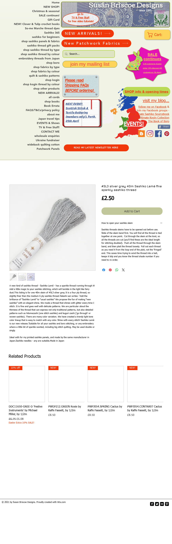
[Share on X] (123, 270)
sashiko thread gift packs (43, 46)
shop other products (46, 89)
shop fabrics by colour (45, 71)
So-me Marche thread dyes (42, 28)
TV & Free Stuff (81, 18)
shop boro (53, 63)
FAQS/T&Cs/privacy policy (43, 110)
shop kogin (52, 80)
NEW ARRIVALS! (49, 93)
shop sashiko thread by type (41, 50)
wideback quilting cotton (43, 145)
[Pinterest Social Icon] (166, 133)
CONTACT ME (50, 132)
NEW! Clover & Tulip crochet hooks (37, 24)
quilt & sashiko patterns (44, 76)
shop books (52, 102)
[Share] (164, 127)
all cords (54, 97)
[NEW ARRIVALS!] (87, 33)
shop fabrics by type (46, 67)
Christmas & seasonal (46, 11)
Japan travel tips (49, 119)
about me (53, 114)
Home (56, 3)
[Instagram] (150, 133)
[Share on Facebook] (104, 270)
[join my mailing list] (89, 64)
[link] (157, 34)
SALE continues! (49, 15)
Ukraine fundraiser (48, 140)
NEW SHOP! (52, 7)
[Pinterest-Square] (167, 504)
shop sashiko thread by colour (40, 54)
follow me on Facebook (152, 107)
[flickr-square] (162, 504)
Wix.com (61, 502)
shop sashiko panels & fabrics (41, 41)
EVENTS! (134, 124)
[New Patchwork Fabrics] (96, 43)
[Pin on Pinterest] (110, 270)
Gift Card (54, 20)
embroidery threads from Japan (39, 58)
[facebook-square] (152, 504)
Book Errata (52, 106)
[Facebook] (158, 133)
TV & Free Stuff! (49, 127)
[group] (86, 395)
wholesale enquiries (47, 136)
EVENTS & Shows (48, 123)
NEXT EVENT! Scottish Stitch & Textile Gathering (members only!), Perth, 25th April (81, 112)
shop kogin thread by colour (41, 84)
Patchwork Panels (48, 149)
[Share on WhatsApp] (117, 270)
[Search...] (88, 54)
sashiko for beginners (46, 37)
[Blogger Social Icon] (141, 133)
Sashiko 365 (52, 33)
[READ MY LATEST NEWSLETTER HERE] (96, 147)
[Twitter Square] (157, 504)
